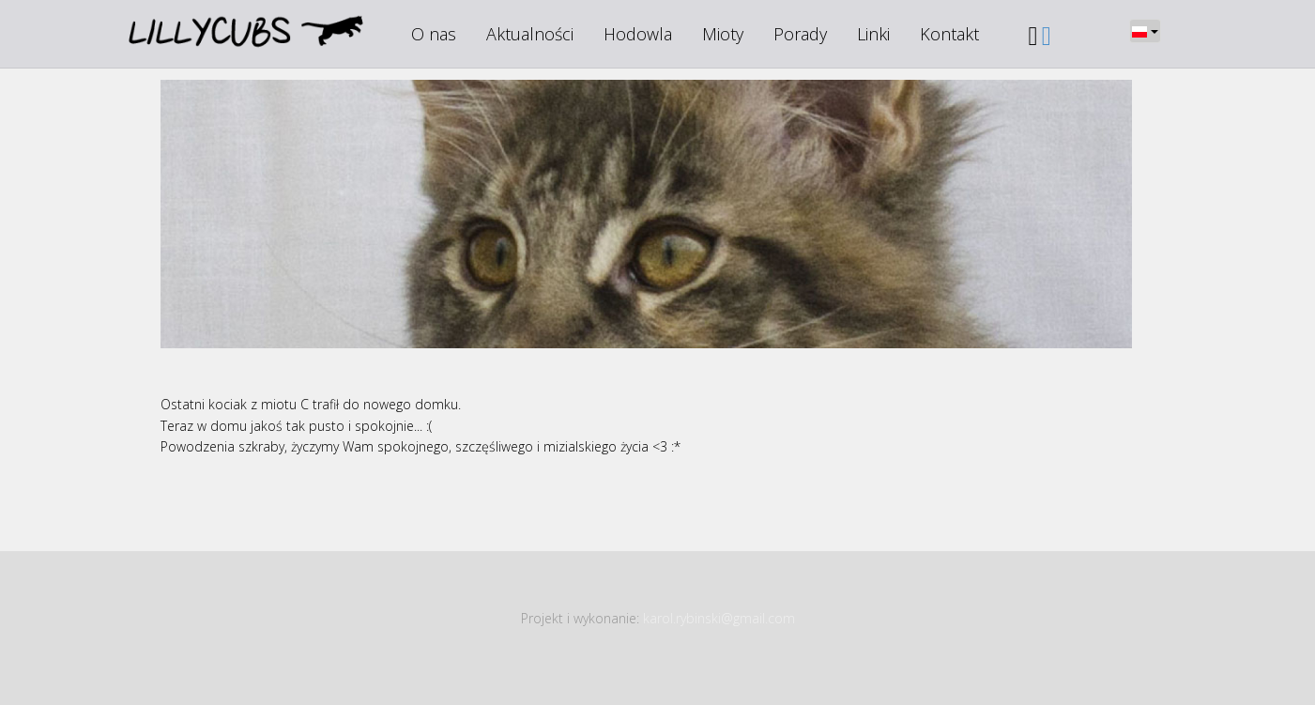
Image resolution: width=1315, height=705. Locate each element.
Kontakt (949, 34)
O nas (433, 34)
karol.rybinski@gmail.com (719, 618)
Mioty (722, 34)
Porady (800, 34)
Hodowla (638, 34)
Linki (873, 34)
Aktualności (529, 34)
